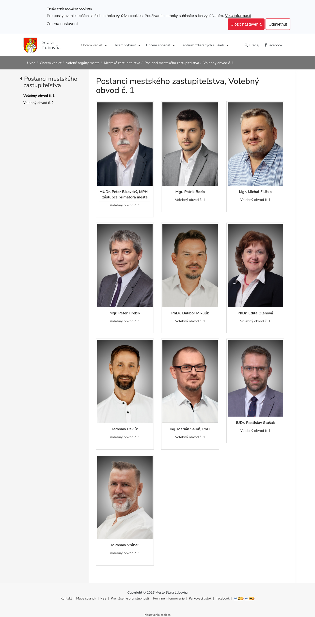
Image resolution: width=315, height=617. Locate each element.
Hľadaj (252, 45)
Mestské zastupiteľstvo (122, 62)
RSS (104, 598)
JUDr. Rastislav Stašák (255, 422)
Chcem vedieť (92, 45)
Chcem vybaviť (124, 45)
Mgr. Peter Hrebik (125, 313)
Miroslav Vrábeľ (125, 545)
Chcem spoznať (158, 45)
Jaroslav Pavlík (125, 429)
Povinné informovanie (169, 598)
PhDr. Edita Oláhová (255, 313)
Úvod (31, 62)
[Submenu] (105, 45)
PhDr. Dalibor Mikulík (190, 313)
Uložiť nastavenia (246, 24)
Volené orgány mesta (83, 62)
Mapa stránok (86, 598)
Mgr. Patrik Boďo (190, 191)
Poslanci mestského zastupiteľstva (172, 62)
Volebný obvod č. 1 (219, 62)
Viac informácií (238, 15)
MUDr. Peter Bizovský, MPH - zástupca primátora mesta (124, 194)
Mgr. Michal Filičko (255, 191)
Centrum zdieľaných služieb (202, 45)
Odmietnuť (277, 24)
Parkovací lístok (200, 598)
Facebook (274, 45)
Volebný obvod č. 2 (38, 102)
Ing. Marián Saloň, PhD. (190, 429)
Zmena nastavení (62, 23)
